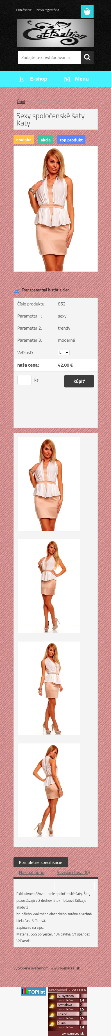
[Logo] (55, 33)
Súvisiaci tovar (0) (73, 872)
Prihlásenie (24, 9)
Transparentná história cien (41, 290)
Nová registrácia (48, 9)
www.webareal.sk (65, 968)
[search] (87, 57)
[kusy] (24, 380)
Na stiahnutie (31, 872)
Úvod (21, 101)
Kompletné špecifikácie (40, 862)
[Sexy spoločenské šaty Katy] (56, 148)
